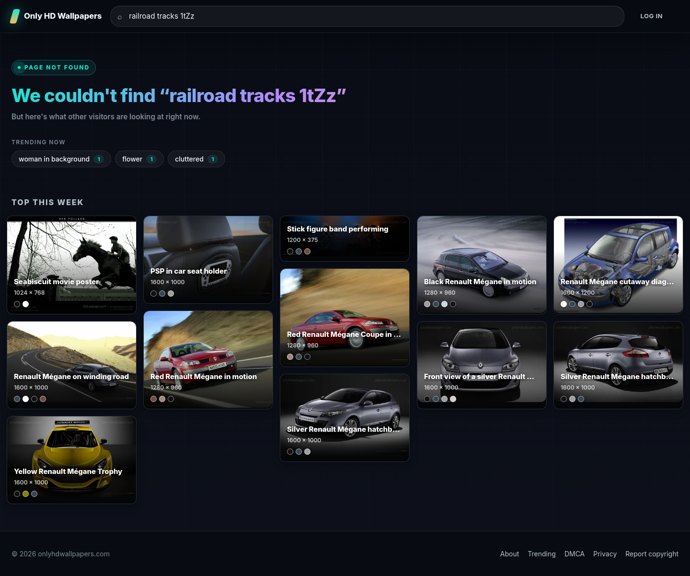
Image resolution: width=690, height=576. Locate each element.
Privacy (605, 554)
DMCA (574, 554)
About (509, 554)
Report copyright (651, 554)
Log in (651, 16)
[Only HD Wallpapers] (57, 16)
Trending (542, 554)
